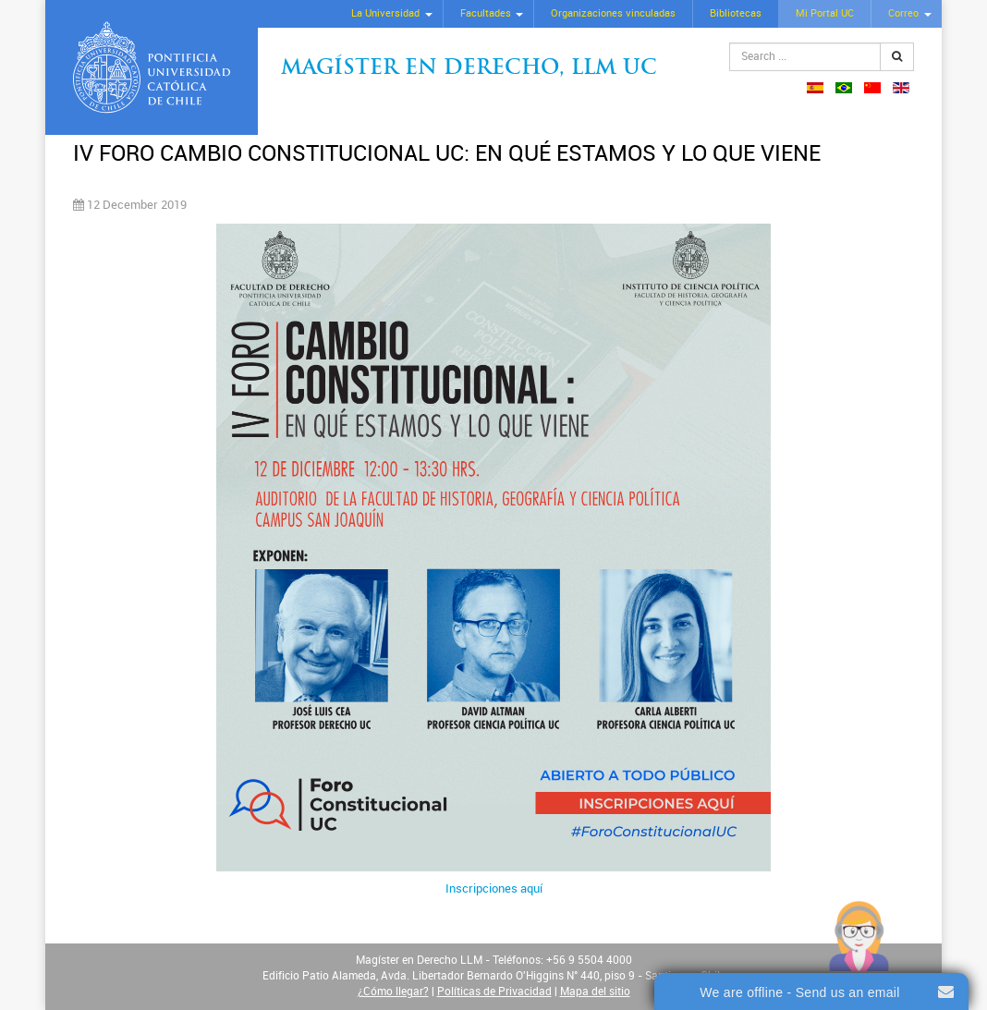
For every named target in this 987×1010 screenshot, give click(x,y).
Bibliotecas (736, 13)
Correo (903, 13)
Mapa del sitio (595, 991)
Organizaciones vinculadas (613, 13)
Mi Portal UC (825, 13)
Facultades (485, 13)
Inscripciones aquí (493, 888)
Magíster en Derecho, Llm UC (469, 68)
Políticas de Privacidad (494, 991)
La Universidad (385, 13)
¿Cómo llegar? (393, 991)
